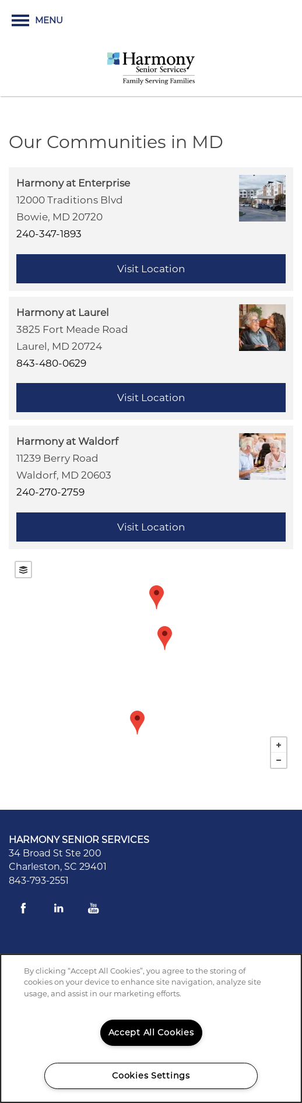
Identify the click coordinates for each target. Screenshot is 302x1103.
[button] (243, 20)
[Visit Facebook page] (23, 908)
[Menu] (37, 20)
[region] (151, 1028)
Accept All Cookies (151, 1032)
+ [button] (278, 745)
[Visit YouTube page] (93, 908)
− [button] (278, 760)
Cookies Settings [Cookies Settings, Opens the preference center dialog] (151, 1075)
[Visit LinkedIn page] (58, 908)
